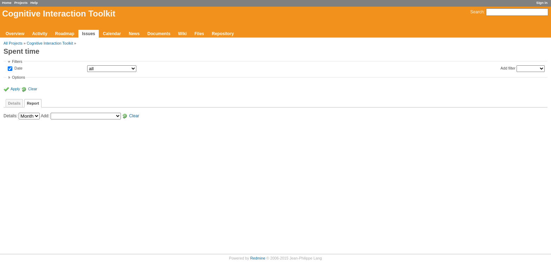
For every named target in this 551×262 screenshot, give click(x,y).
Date (17, 68)
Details (14, 103)
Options (18, 77)
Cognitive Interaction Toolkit (50, 43)
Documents (159, 33)
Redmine (257, 258)
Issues (88, 33)
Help (34, 3)
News (134, 33)
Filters (17, 61)
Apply (15, 89)
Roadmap (64, 33)
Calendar (112, 33)
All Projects (13, 43)
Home (7, 3)
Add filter (508, 68)
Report (33, 103)
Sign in (541, 3)
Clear (32, 89)
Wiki (182, 33)
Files (199, 33)
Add (44, 115)
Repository (223, 33)
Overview (15, 33)
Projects (21, 3)
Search (477, 11)
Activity (39, 33)
